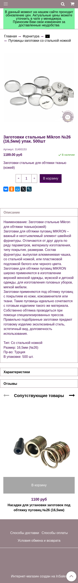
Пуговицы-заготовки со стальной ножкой (39, 40)
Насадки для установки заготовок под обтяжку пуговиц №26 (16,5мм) (39, 507)
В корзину (39, 485)
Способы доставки (24, 533)
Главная (10, 36)
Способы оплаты (55, 533)
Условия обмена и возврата (39, 540)
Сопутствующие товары (39, 395)
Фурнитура (31, 36)
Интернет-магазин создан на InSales (39, 576)
